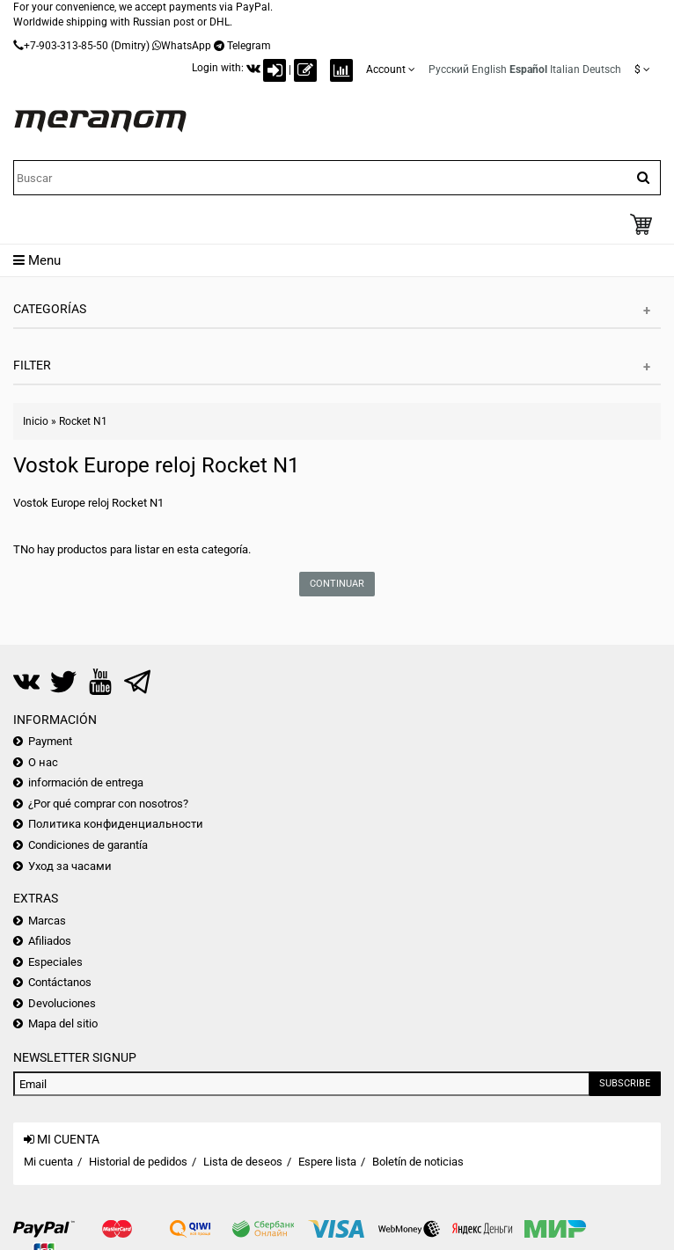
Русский (449, 69)
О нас (43, 762)
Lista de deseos (242, 1161)
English (489, 69)
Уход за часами (70, 866)
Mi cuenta (48, 1161)
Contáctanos (60, 982)
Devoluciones (62, 1003)
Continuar (337, 583)
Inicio (35, 421)
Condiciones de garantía (88, 845)
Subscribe (624, 1083)
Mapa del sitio (63, 1023)
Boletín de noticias (418, 1161)
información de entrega (85, 782)
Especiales (55, 962)
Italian (565, 69)
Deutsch (601, 69)
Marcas (47, 920)
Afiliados (49, 940)
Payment (50, 741)
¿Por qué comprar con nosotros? (108, 803)
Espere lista (327, 1161)
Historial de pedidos (138, 1161)
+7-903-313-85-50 (66, 46)
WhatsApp (186, 46)
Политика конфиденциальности (115, 823)
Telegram (249, 46)
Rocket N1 (83, 421)
